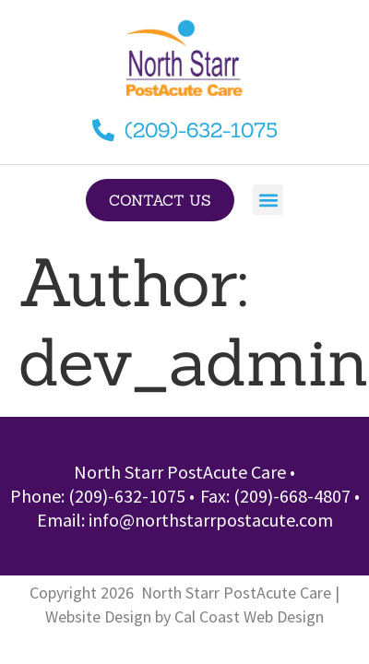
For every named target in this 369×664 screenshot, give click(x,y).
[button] (268, 199)
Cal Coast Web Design (249, 616)
